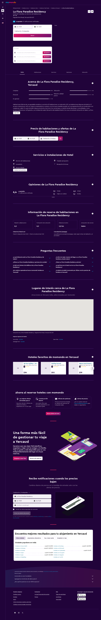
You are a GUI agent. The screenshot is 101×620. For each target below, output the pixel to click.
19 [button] (32, 52)
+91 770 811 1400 (17, 19)
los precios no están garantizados (51, 571)
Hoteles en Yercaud (55, 8)
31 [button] (25, 60)
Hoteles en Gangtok (59, 554)
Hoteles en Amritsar (20, 550)
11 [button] (28, 49)
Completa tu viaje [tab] (62, 538)
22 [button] (44, 52)
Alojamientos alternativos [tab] (34, 538)
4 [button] (68, 41)
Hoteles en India (34, 8)
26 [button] (32, 56)
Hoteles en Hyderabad (59, 550)
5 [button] (32, 45)
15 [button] (44, 49)
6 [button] (36, 45)
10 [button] (25, 49)
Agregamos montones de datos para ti (54, 579)
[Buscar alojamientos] (3, 10)
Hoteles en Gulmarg (20, 548)
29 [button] (44, 56)
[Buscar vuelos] (3, 7)
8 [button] (44, 45)
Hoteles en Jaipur (19, 552)
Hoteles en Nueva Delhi (21, 546)
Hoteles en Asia (25, 8)
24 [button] (25, 56)
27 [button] (36, 56)
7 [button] (40, 45)
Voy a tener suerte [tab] (49, 538)
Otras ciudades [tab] (20, 538)
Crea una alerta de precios (81, 403)
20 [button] (36, 52)
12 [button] (32, 49)
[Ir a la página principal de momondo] (11, 2)
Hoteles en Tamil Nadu (44, 8)
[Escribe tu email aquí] (33, 505)
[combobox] (33, 496)
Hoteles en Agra (19, 554)
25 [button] (29, 56)
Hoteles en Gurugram (59, 552)
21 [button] (40, 52)
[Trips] (3, 18)
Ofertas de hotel (16, 8)
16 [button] (48, 49)
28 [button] (40, 56)
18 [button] (29, 52)
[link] (53, 413)
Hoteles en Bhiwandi (59, 548)
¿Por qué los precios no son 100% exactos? (54, 582)
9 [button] (60, 45)
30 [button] (48, 56)
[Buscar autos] (3, 13)
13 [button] (36, 49)
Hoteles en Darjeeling (20, 557)
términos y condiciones (38, 516)
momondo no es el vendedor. (54, 576)
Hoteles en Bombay (59, 546)
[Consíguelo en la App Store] (81, 598)
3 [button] (25, 45)
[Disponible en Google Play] (81, 595)
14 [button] (40, 49)
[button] (2, 2)
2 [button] (60, 41)
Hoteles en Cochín (58, 557)
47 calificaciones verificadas (31, 21)
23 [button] (48, 52)
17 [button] (25, 52)
